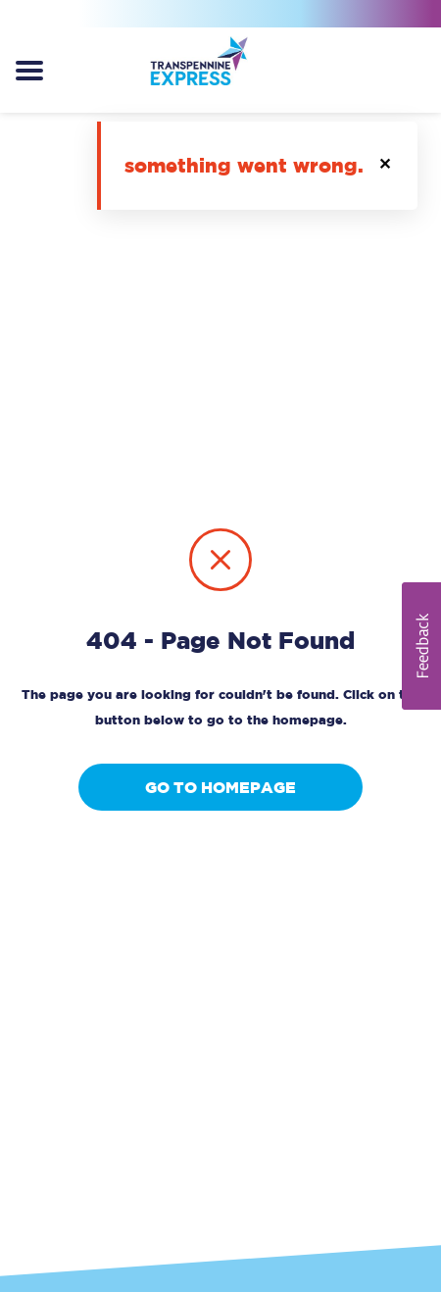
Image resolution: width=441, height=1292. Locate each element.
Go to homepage (220, 787)
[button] (386, 166)
